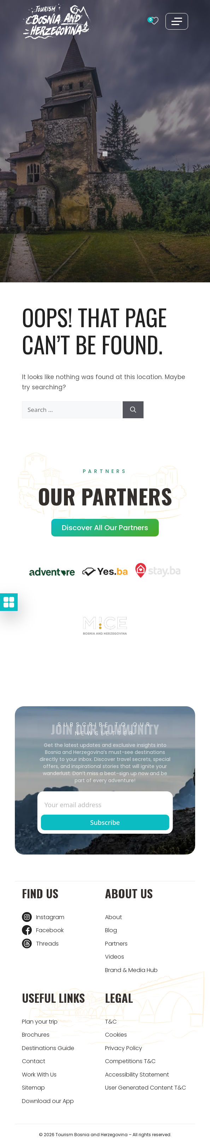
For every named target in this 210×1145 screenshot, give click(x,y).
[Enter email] (105, 805)
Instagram (50, 917)
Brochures (35, 1035)
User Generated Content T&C (145, 1088)
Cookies (116, 1035)
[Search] (133, 409)
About (113, 917)
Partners (116, 944)
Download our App (48, 1101)
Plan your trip (40, 1022)
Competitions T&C (130, 1061)
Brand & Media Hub (131, 970)
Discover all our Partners (105, 528)
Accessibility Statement (137, 1075)
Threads (47, 944)
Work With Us (39, 1075)
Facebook (50, 930)
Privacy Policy (123, 1048)
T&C (111, 1022)
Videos (114, 957)
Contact (33, 1061)
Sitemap (33, 1088)
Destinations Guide (48, 1048)
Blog (111, 930)
